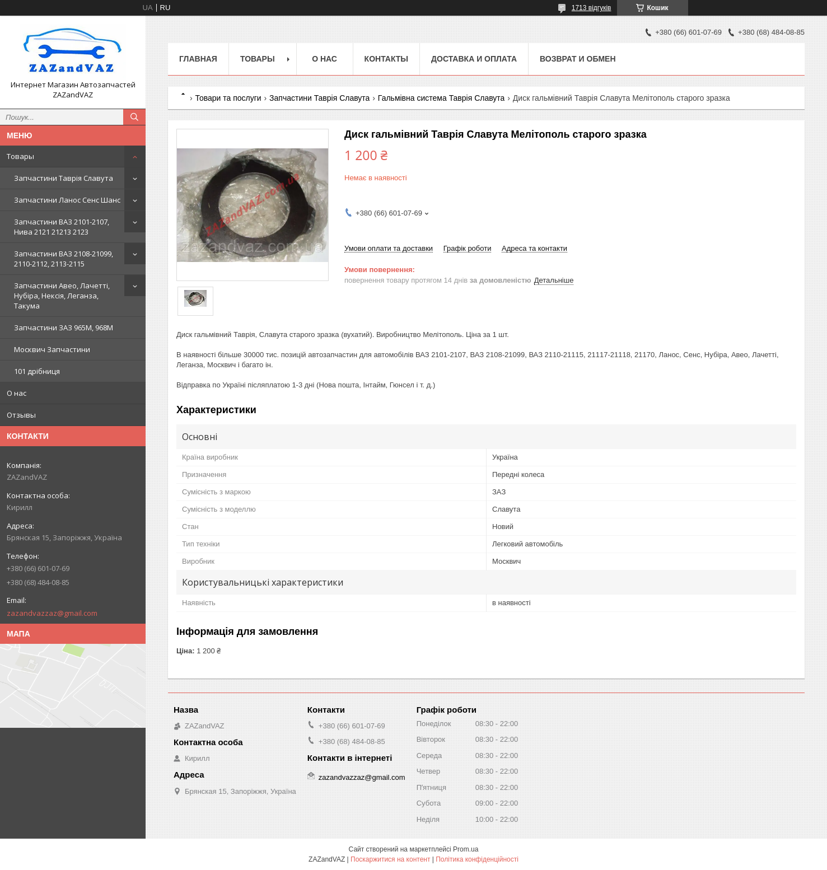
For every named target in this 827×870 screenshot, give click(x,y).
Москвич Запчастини (52, 349)
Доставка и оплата (474, 58)
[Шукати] (134, 117)
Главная (198, 58)
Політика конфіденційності (477, 859)
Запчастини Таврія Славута (63, 178)
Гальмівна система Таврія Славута (441, 97)
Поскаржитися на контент (390, 859)
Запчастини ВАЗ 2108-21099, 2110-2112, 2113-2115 (63, 259)
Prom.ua (465, 849)
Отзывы (21, 415)
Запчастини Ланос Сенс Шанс (67, 200)
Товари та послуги (228, 97)
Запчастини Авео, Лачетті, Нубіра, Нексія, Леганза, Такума (62, 295)
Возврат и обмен (578, 58)
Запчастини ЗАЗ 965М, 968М (63, 327)
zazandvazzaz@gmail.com (52, 613)
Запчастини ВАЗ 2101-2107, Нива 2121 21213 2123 (61, 227)
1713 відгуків (591, 8)
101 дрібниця (37, 371)
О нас (16, 393)
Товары (20, 156)
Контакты (386, 58)
